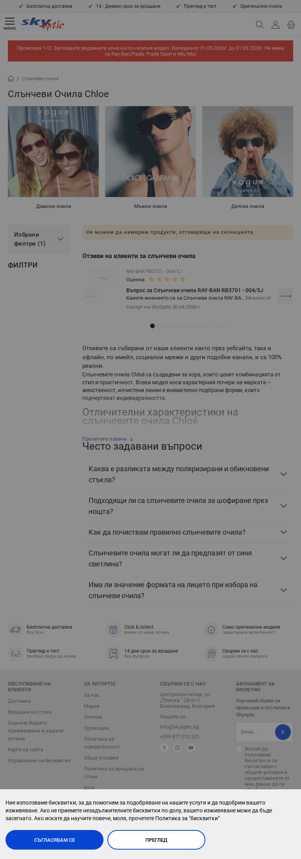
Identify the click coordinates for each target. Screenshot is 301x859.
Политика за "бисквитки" (187, 818)
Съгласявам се (54, 840)
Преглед (156, 840)
